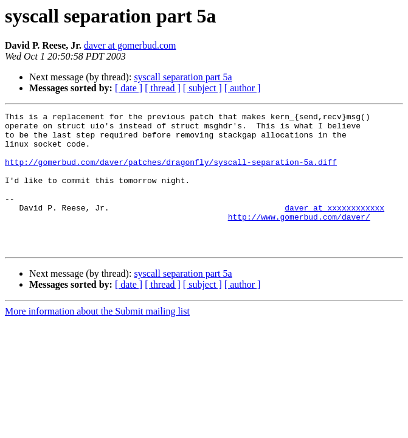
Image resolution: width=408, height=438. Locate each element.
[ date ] (128, 88)
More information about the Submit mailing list (97, 338)
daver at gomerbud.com (130, 45)
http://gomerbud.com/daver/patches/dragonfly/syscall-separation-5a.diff (171, 172)
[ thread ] (163, 88)
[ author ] (242, 88)
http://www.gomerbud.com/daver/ (299, 238)
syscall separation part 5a (183, 77)
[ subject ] (202, 88)
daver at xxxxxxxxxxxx (334, 227)
